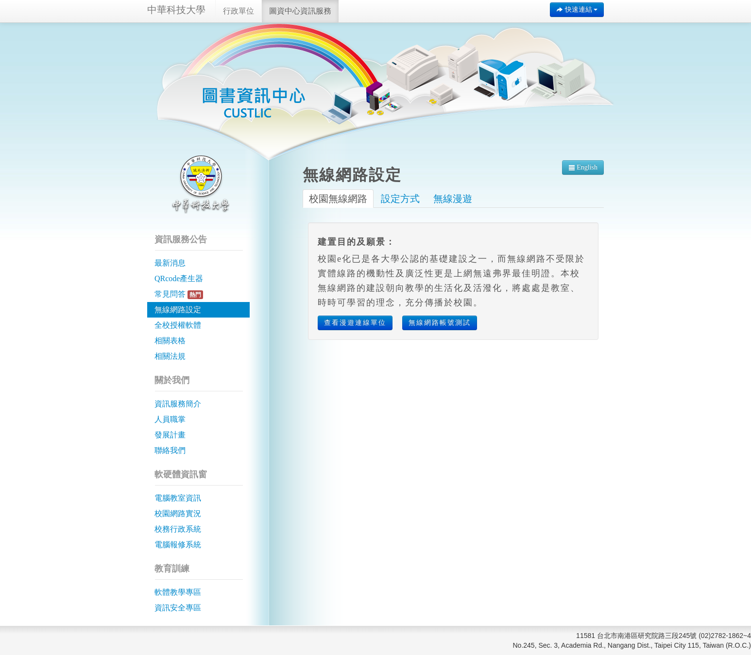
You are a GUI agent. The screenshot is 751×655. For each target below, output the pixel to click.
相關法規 (170, 356)
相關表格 (170, 340)
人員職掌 (170, 419)
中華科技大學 (176, 9)
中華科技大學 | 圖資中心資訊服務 (253, 102)
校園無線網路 (338, 198)
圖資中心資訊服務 (300, 11)
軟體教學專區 (177, 592)
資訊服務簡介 (177, 404)
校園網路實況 (177, 513)
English (582, 167)
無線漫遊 (452, 198)
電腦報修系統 (177, 544)
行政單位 (238, 11)
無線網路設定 (177, 309)
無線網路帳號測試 (440, 322)
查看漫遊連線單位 (355, 322)
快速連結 (576, 9)
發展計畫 (170, 435)
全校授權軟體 (177, 325)
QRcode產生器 (178, 278)
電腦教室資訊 (177, 498)
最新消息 (170, 263)
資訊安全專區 (177, 608)
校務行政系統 (177, 529)
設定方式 (400, 198)
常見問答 (178, 294)
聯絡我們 (170, 450)
